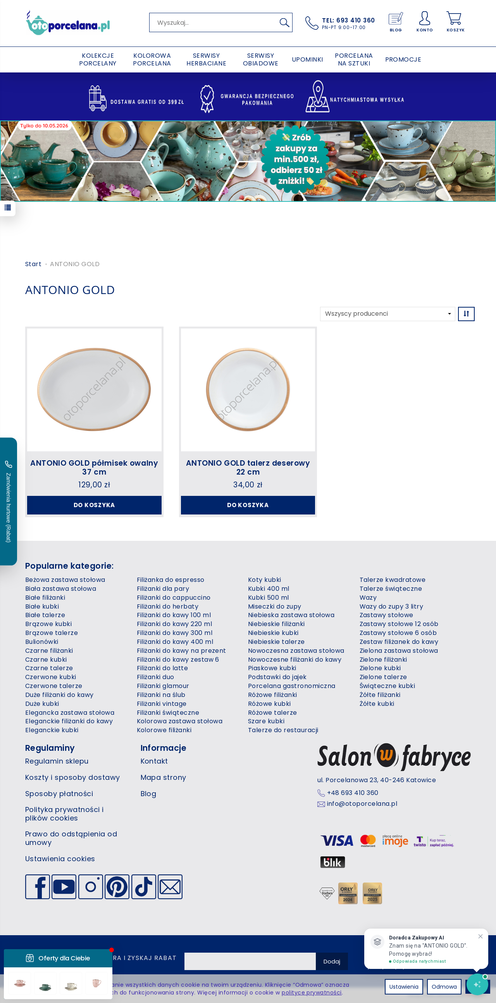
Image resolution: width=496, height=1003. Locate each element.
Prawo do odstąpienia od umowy (71, 838)
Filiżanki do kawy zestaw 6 (178, 659)
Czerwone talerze (54, 685)
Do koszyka (94, 505)
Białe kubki (42, 606)
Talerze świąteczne (391, 588)
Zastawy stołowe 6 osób (398, 632)
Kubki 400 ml (268, 588)
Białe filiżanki (45, 597)
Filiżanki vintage (162, 703)
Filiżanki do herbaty (168, 606)
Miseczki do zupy (274, 606)
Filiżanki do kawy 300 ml (175, 632)
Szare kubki (266, 721)
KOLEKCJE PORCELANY (97, 59)
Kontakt (154, 761)
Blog (149, 793)
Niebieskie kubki (273, 632)
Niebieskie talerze (276, 641)
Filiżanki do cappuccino (174, 597)
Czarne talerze (49, 668)
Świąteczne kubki (387, 685)
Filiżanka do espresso (171, 579)
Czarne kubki (46, 659)
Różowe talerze (272, 712)
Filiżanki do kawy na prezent (181, 650)
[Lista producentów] (387, 314)
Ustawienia (403, 987)
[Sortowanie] (466, 314)
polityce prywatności (312, 992)
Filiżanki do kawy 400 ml (175, 641)
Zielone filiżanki (383, 659)
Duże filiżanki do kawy (59, 694)
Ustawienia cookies (60, 859)
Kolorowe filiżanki (164, 730)
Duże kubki (42, 703)
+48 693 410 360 (353, 793)
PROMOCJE (403, 59)
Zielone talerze (383, 677)
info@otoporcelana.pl (362, 804)
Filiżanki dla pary (163, 588)
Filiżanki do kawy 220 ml (174, 623)
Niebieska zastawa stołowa (291, 615)
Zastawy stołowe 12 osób (399, 623)
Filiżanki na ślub (161, 694)
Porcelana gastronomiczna (292, 685)
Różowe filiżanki (272, 694)
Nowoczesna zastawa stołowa (296, 650)
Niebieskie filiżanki (276, 623)
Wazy (368, 597)
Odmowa (444, 987)
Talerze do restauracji (283, 730)
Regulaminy (50, 748)
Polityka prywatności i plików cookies (64, 814)
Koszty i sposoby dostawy (72, 777)
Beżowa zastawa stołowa (65, 579)
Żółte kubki (377, 703)
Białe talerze (45, 615)
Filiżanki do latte (162, 668)
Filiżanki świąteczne (168, 712)
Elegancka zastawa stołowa (69, 712)
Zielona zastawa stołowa (399, 650)
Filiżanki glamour (163, 685)
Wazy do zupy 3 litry (392, 606)
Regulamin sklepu (57, 761)
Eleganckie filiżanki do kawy (69, 721)
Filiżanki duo (155, 677)
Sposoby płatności (59, 793)
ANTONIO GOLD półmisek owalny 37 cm (94, 467)
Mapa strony (163, 777)
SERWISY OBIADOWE (261, 59)
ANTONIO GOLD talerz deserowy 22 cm (248, 467)
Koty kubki (264, 579)
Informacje (164, 748)
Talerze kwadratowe (393, 579)
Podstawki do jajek (277, 677)
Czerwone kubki (50, 677)
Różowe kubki (269, 703)
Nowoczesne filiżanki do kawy (294, 659)
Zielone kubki (380, 668)
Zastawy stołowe (386, 615)
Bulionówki (42, 641)
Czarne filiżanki (49, 650)
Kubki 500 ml (268, 597)
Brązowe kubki (48, 623)
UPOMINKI (307, 59)
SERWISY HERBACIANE (206, 59)
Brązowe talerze (51, 632)
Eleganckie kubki (52, 730)
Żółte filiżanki (380, 694)
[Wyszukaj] (284, 22)
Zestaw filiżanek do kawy (399, 641)
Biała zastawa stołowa (60, 588)
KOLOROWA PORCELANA (152, 59)
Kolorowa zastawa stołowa (180, 721)
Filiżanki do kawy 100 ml (174, 615)
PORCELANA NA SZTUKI (354, 59)
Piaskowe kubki (272, 668)
